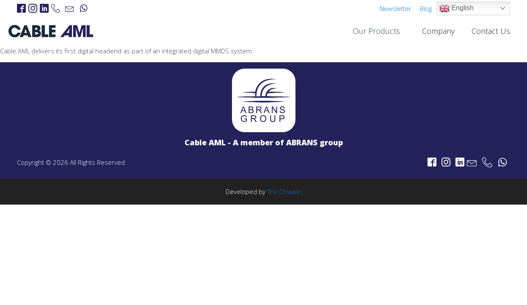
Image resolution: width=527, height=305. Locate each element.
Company (438, 31)
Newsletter (395, 8)
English (456, 8)
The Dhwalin (284, 191)
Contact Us (491, 31)
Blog (426, 8)
